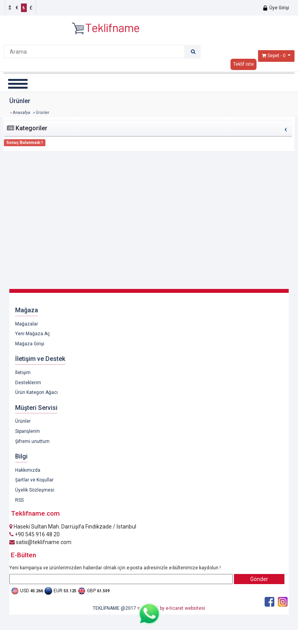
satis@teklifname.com (40, 542)
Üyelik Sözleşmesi (34, 490)
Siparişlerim (27, 431)
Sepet (273, 55)
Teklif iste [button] (243, 64)
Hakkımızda (27, 470)
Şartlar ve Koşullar (34, 480)
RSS (19, 500)
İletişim (23, 372)
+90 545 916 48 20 (34, 534)
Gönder (259, 579)
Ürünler (23, 421)
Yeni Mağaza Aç (32, 333)
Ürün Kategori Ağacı (36, 392)
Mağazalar (26, 324)
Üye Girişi (275, 7)
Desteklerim (28, 382)
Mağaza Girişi (29, 343)
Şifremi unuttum (32, 441)
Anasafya (21, 112)
